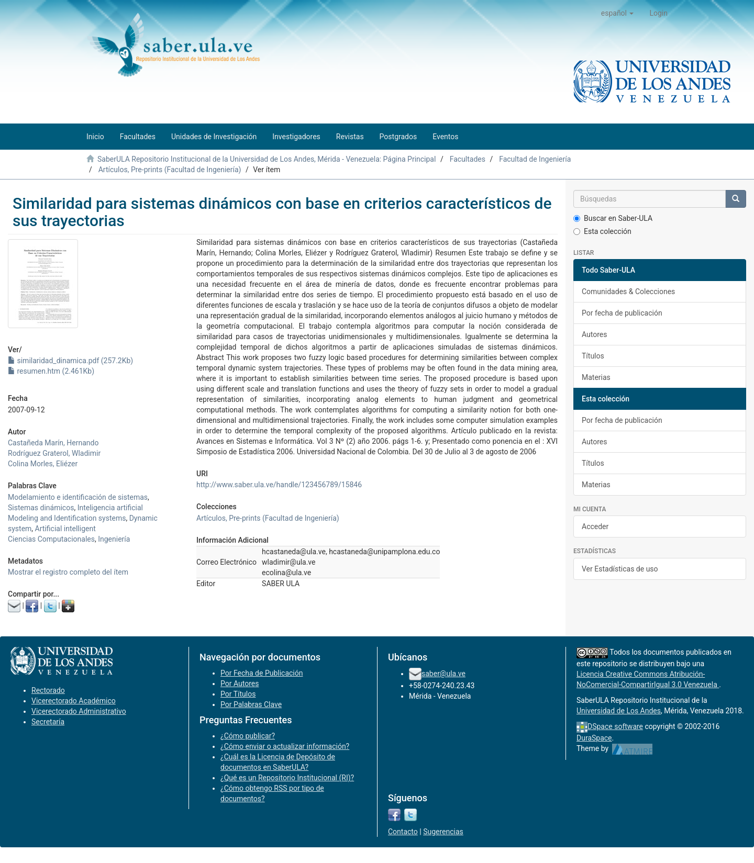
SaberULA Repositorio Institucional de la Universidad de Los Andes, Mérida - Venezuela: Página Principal (266, 159)
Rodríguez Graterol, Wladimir (54, 453)
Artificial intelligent (65, 528)
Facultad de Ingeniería (535, 159)
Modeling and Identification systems (67, 518)
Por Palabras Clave (251, 704)
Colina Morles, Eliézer (42, 463)
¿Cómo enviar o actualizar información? (284, 746)
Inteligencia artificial (110, 507)
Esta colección (602, 231)
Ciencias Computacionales (51, 539)
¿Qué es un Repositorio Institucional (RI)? (287, 778)
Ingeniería (114, 539)
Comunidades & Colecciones (628, 291)
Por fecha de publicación (622, 313)
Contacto (403, 831)
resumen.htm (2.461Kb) (51, 371)
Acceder (595, 526)
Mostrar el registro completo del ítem (68, 572)
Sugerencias (443, 831)
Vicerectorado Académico (73, 701)
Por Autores (239, 683)
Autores (594, 334)
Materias (596, 377)
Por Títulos (238, 694)
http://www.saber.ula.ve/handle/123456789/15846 (279, 484)
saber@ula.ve (443, 673)
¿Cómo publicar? (247, 736)
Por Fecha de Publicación (261, 673)
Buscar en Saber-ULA (612, 218)
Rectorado (48, 690)
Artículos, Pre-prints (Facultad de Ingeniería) (169, 169)
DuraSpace (594, 738)
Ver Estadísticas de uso (620, 569)
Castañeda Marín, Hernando (53, 443)
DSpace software (615, 726)
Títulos (593, 356)
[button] (617, 13)
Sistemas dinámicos (41, 507)
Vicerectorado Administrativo (78, 711)
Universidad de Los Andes (618, 711)
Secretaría (47, 722)
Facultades (467, 159)
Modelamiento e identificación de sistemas (78, 497)
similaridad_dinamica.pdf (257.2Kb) (70, 360)
